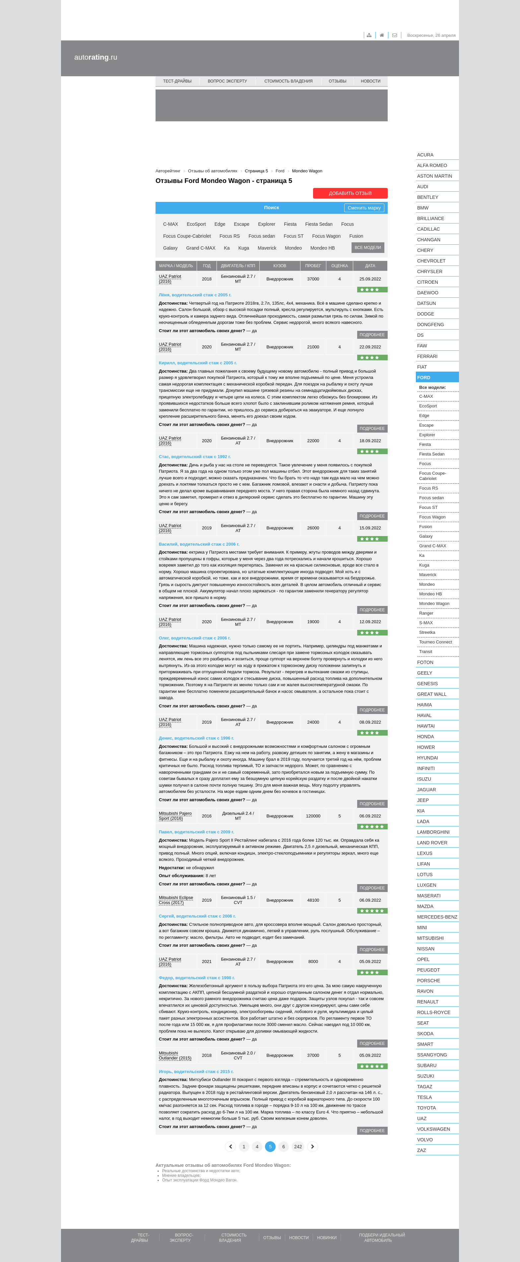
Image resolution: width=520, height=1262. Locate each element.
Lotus (425, 874)
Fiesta (290, 224)
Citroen (427, 282)
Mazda (425, 906)
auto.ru (95, 57)
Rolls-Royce (433, 1012)
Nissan (425, 948)
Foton (425, 662)
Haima (424, 704)
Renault (427, 1001)
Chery (425, 250)
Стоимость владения (288, 81)
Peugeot (428, 970)
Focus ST (294, 236)
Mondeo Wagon (434, 603)
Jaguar (426, 789)
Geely (424, 673)
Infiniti (426, 768)
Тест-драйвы (177, 81)
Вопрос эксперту (227, 81)
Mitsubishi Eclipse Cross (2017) (176, 900)
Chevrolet (431, 261)
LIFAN (423, 864)
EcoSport (196, 224)
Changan (428, 239)
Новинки (327, 1237)
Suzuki (425, 1076)
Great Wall (431, 694)
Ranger (426, 613)
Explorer (266, 224)
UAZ (421, 1118)
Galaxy (170, 248)
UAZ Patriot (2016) (170, 279)
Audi (422, 186)
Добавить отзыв (350, 193)
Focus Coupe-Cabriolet (187, 236)
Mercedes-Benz (437, 917)
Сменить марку (364, 207)
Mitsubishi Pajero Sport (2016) (175, 816)
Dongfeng (430, 324)
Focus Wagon (326, 236)
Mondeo (293, 248)
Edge (220, 224)
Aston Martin (434, 176)
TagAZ (424, 1086)
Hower (426, 747)
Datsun (426, 303)
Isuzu (424, 779)
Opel (423, 959)
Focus (347, 224)
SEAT (423, 1023)
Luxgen (426, 885)
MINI (422, 927)
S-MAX (426, 622)
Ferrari (427, 356)
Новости (370, 81)
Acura (425, 154)
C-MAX (170, 224)
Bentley (427, 197)
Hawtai (426, 726)
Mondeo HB (322, 248)
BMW (422, 207)
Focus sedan (261, 236)
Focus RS (230, 236)
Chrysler (429, 271)
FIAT (422, 367)
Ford (423, 377)
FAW (422, 345)
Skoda (425, 1033)
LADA (423, 821)
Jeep (423, 800)
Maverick (267, 248)
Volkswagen (433, 1129)
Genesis (427, 683)
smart (425, 1044)
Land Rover (432, 842)
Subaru (426, 1065)
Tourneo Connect (435, 641)
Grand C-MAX (201, 248)
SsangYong (432, 1054)
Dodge (425, 314)
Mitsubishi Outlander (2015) (175, 1055)
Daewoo (427, 292)
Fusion (356, 236)
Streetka (427, 632)
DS (420, 335)
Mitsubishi (430, 938)
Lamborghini (433, 832)
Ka (227, 248)
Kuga (243, 248)
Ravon (425, 991)
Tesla (424, 1097)
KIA (421, 810)
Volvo (425, 1139)
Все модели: (432, 387)
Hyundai (427, 757)
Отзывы (338, 81)
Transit (425, 651)
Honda (425, 736)
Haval (424, 715)
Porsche (428, 980)
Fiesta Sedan (319, 224)
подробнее (372, 334)
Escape (241, 224)
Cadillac (428, 229)
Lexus (424, 853)
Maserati (429, 895)
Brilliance (430, 218)
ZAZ (421, 1150)
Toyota (426, 1108)
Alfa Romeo (432, 165)
